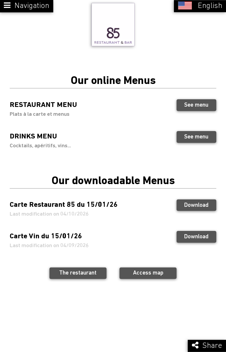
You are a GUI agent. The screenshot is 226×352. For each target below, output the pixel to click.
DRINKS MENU (33, 135)
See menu (196, 104)
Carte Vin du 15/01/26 (46, 235)
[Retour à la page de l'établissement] (113, 24)
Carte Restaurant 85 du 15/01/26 (64, 203)
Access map (148, 272)
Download (196, 204)
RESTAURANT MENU (43, 104)
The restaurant (78, 272)
